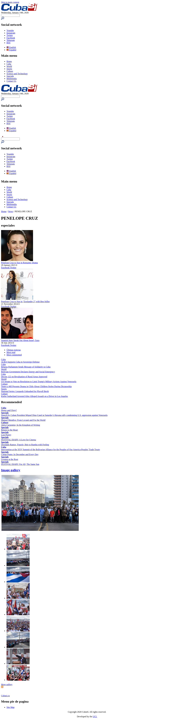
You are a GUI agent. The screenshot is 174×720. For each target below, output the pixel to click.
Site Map (10, 707)
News (10, 211)
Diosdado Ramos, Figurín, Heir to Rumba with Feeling (25, 444)
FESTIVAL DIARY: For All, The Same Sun (20, 464)
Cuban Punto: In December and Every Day (19, 454)
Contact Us (11, 81)
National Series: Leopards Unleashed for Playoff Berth (25, 391)
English (11, 47)
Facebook (11, 38)
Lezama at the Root (9, 459)
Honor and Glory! (9, 410)
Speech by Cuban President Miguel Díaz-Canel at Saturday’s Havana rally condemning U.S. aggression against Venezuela (54, 415)
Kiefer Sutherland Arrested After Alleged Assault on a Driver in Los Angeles (34, 396)
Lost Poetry (6, 435)
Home (9, 61)
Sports (9, 69)
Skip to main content (10, 2)
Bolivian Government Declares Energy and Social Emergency (28, 372)
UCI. (95, 716)
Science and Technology (17, 74)
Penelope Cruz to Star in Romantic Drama (19, 263)
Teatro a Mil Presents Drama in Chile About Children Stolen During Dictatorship (36, 386)
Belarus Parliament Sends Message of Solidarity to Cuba (25, 367)
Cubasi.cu (5, 696)
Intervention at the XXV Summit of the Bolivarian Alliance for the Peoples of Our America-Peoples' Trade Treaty (50, 449)
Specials (10, 76)
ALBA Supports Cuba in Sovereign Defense (20, 362)
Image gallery (10, 470)
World (9, 66)
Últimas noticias (14, 350)
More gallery (6, 684)
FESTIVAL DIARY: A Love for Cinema (18, 440)
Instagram (11, 33)
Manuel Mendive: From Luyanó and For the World (23, 420)
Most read (11, 352)
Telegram (11, 40)
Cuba (9, 64)
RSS (8, 43)
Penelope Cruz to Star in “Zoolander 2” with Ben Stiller (25, 301)
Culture (10, 71)
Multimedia (12, 78)
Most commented (14, 355)
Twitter (10, 35)
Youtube (10, 30)
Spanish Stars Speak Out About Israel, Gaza (20, 340)
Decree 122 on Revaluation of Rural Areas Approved (24, 376)
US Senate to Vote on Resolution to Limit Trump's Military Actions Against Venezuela (38, 381)
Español (11, 50)
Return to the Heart (9, 430)
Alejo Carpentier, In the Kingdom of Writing (20, 425)
